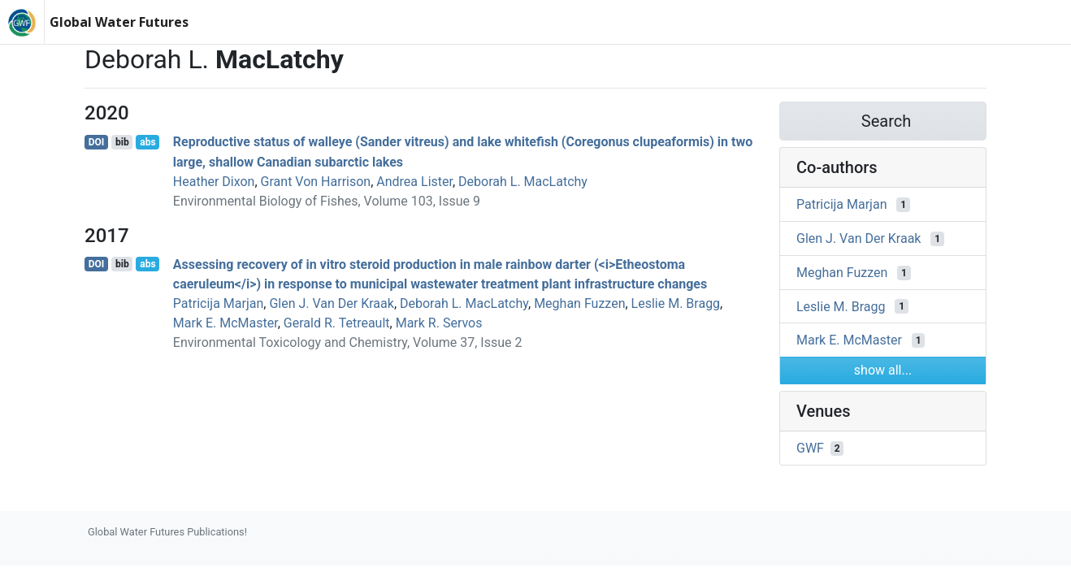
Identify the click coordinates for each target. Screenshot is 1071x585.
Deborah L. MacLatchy (523, 181)
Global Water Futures (119, 22)
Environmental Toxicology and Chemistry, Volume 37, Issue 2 (347, 342)
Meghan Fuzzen (579, 303)
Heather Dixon (214, 181)
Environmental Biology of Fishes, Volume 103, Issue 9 (326, 201)
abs (147, 142)
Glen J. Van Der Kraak (331, 303)
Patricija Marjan (218, 303)
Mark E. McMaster (225, 323)
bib (122, 142)
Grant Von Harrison (316, 181)
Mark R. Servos (439, 323)
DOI (97, 142)
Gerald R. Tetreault (337, 323)
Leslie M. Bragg (676, 303)
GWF (810, 448)
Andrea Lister (414, 181)
